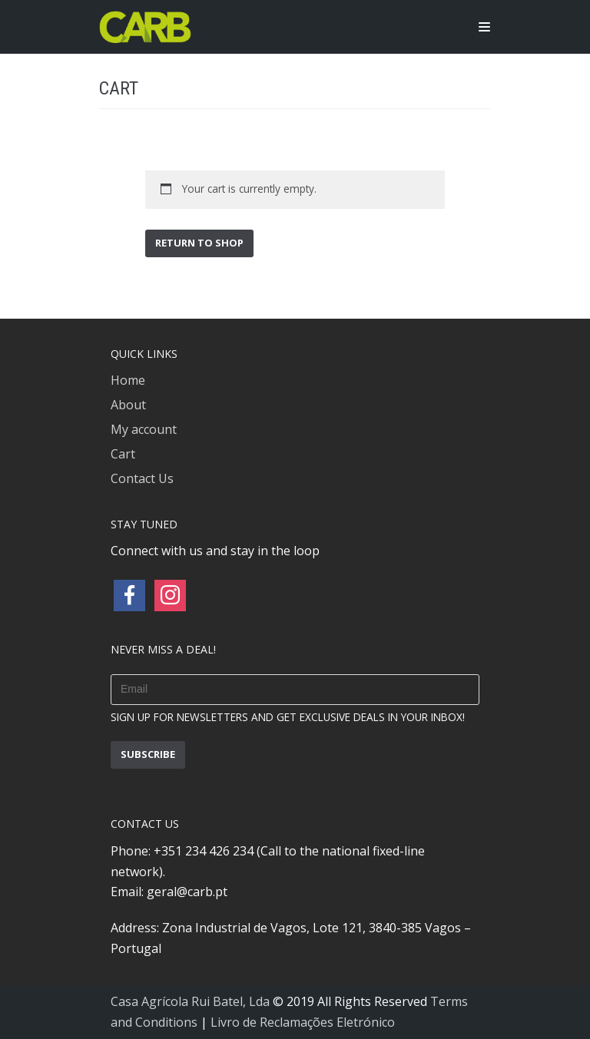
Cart (123, 453)
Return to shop (199, 243)
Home (128, 380)
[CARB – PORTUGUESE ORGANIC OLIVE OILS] (145, 27)
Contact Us (142, 478)
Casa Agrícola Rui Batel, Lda (190, 1001)
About (128, 404)
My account (144, 429)
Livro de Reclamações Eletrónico (302, 1022)
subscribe (148, 754)
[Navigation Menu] (484, 27)
